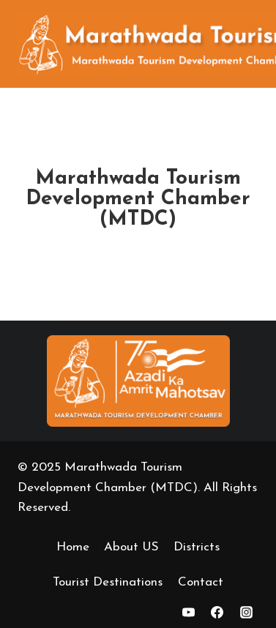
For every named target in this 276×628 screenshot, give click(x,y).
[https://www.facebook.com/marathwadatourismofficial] (217, 611)
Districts (197, 547)
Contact (200, 582)
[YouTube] (188, 611)
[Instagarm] (246, 611)
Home (72, 547)
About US (131, 547)
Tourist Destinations (108, 582)
